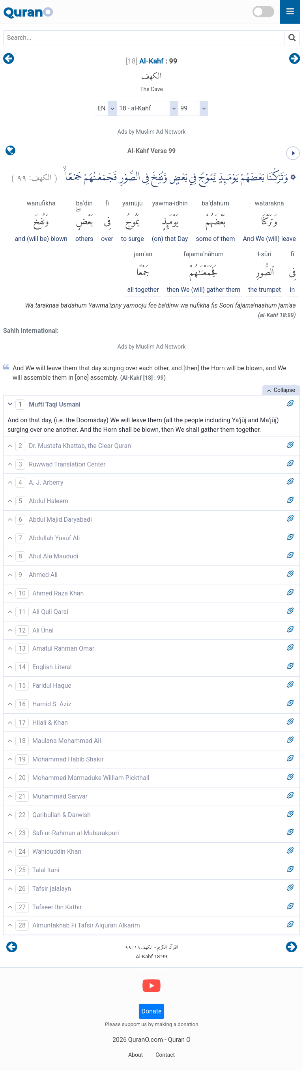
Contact (165, 1055)
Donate (152, 1011)
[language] (10, 152)
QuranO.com (145, 1039)
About (135, 1055)
